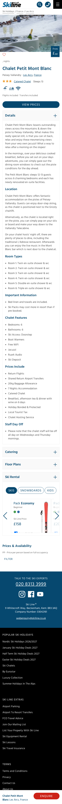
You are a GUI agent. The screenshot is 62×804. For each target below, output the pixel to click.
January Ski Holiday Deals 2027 (19, 648)
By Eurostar (8, 671)
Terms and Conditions (14, 771)
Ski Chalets (8, 665)
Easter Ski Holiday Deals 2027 (19, 659)
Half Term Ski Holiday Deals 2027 (20, 653)
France (20, 11)
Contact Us (8, 783)
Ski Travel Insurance (13, 748)
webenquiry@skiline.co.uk (31, 618)
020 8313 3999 (31, 584)
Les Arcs (30, 11)
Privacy (6, 777)
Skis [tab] (11, 490)
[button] (31, 115)
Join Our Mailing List (14, 724)
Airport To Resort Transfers (17, 712)
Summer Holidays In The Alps (18, 683)
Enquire (46, 796)
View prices (31, 105)
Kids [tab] (50, 490)
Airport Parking (11, 706)
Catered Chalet (22, 81)
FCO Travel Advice (12, 718)
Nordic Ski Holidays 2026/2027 (19, 641)
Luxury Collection (12, 678)
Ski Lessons (9, 742)
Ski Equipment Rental (14, 736)
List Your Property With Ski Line (20, 730)
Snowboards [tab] (30, 490)
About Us (7, 789)
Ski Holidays (8, 11)
